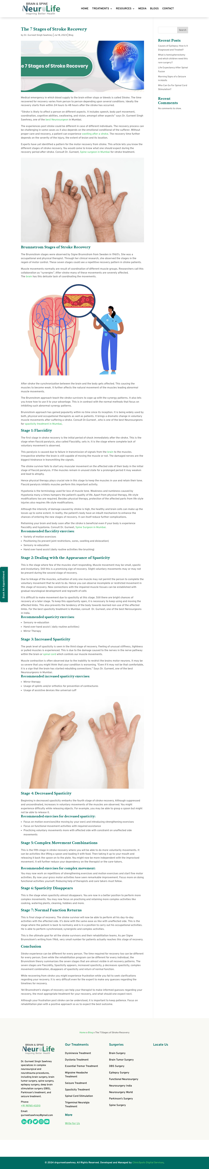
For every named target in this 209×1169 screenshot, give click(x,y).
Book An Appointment (3, 584)
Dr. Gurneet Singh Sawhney (38, 35)
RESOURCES (123, 8)
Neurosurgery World (121, 1092)
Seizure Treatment (76, 1083)
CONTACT (168, 8)
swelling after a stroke (95, 134)
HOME (84, 8)
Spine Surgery (117, 1105)
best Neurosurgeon (57, 119)
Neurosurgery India (120, 1085)
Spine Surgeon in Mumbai (90, 527)
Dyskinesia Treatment (78, 1053)
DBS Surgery (116, 1066)
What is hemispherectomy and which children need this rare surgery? (173, 59)
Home (83, 1032)
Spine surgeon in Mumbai (95, 152)
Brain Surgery (117, 1053)
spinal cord (49, 654)
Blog (71, 35)
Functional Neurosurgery (123, 1079)
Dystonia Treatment (76, 1059)
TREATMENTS (100, 8)
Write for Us (72, 1123)
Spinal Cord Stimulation (79, 1096)
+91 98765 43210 (30, 1105)
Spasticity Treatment (77, 1089)
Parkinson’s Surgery (121, 1098)
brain (29, 276)
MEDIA (142, 8)
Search (182, 30)
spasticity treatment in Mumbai (43, 424)
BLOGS (154, 8)
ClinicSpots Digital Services (148, 1162)
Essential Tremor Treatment (81, 1066)
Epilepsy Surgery (119, 1072)
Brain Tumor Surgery (121, 1059)
